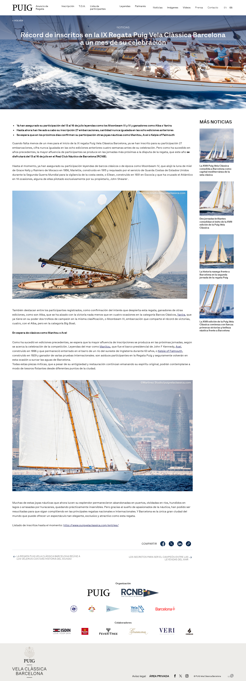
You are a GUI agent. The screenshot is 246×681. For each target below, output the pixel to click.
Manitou (105, 346)
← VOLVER (17, 20)
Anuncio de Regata (42, 7)
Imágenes (172, 7)
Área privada (159, 676)
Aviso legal (139, 676)
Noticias (157, 7)
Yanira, (181, 314)
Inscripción (68, 6)
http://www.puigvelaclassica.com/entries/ (91, 525)
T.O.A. (82, 6)
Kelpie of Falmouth (170, 351)
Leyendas (125, 6)
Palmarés (140, 6)
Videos (186, 7)
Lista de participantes (98, 7)
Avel (178, 346)
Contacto (213, 7)
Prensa (199, 7)
